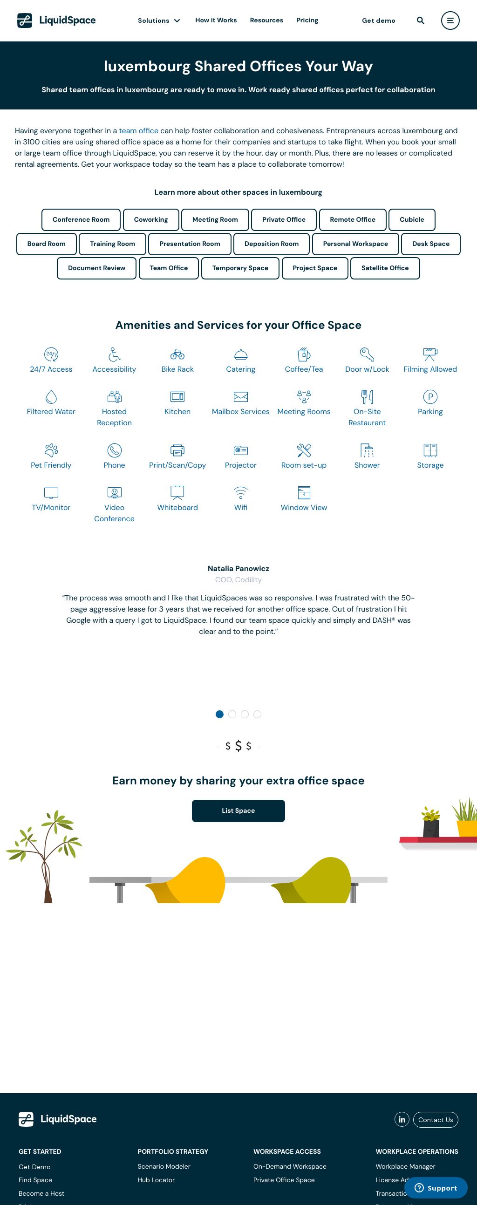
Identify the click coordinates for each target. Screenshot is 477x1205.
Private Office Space (284, 1180)
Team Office (169, 268)
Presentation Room (189, 244)
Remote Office (353, 220)
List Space (238, 811)
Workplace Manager (405, 1167)
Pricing (307, 20)
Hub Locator (156, 1180)
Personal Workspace (355, 244)
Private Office (284, 220)
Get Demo (35, 1167)
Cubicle (412, 220)
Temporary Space (240, 268)
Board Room (46, 244)
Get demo (378, 20)
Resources (266, 20)
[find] (420, 20)
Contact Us (435, 1120)
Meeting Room (215, 220)
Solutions (154, 20)
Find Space (35, 1180)
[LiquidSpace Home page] (56, 20)
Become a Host (41, 1194)
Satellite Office (385, 268)
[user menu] (450, 20)
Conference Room (81, 220)
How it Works (216, 20)
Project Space (315, 268)
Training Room (112, 244)
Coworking (151, 220)
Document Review (96, 268)
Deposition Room (272, 244)
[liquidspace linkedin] (402, 1120)
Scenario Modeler (164, 1167)
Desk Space (431, 244)
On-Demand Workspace (290, 1167)
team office (139, 131)
